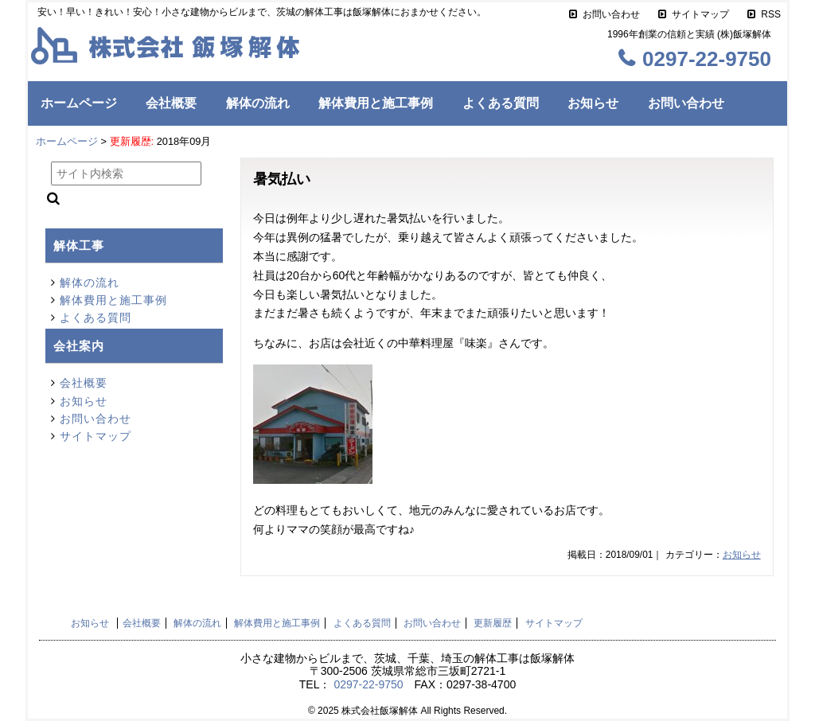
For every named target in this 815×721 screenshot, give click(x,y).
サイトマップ (700, 14)
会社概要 (171, 103)
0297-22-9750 (368, 684)
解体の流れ (258, 103)
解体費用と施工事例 (375, 103)
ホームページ (79, 103)
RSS (771, 14)
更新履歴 (493, 623)
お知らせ (592, 103)
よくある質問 (500, 103)
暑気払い (281, 179)
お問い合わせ (611, 14)
